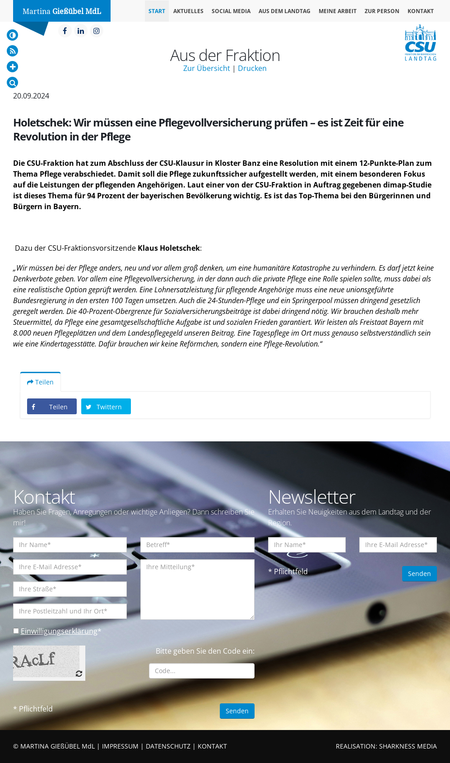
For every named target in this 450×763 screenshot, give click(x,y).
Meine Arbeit (338, 11)
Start (156, 11)
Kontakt (421, 11)
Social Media (231, 11)
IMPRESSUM (120, 746)
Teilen (40, 382)
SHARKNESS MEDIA (408, 746)
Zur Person (382, 11)
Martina (62, 11)
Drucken (252, 68)
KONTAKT (212, 746)
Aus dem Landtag (285, 11)
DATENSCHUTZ (168, 746)
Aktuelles (188, 11)
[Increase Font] (12, 66)
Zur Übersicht (206, 68)
